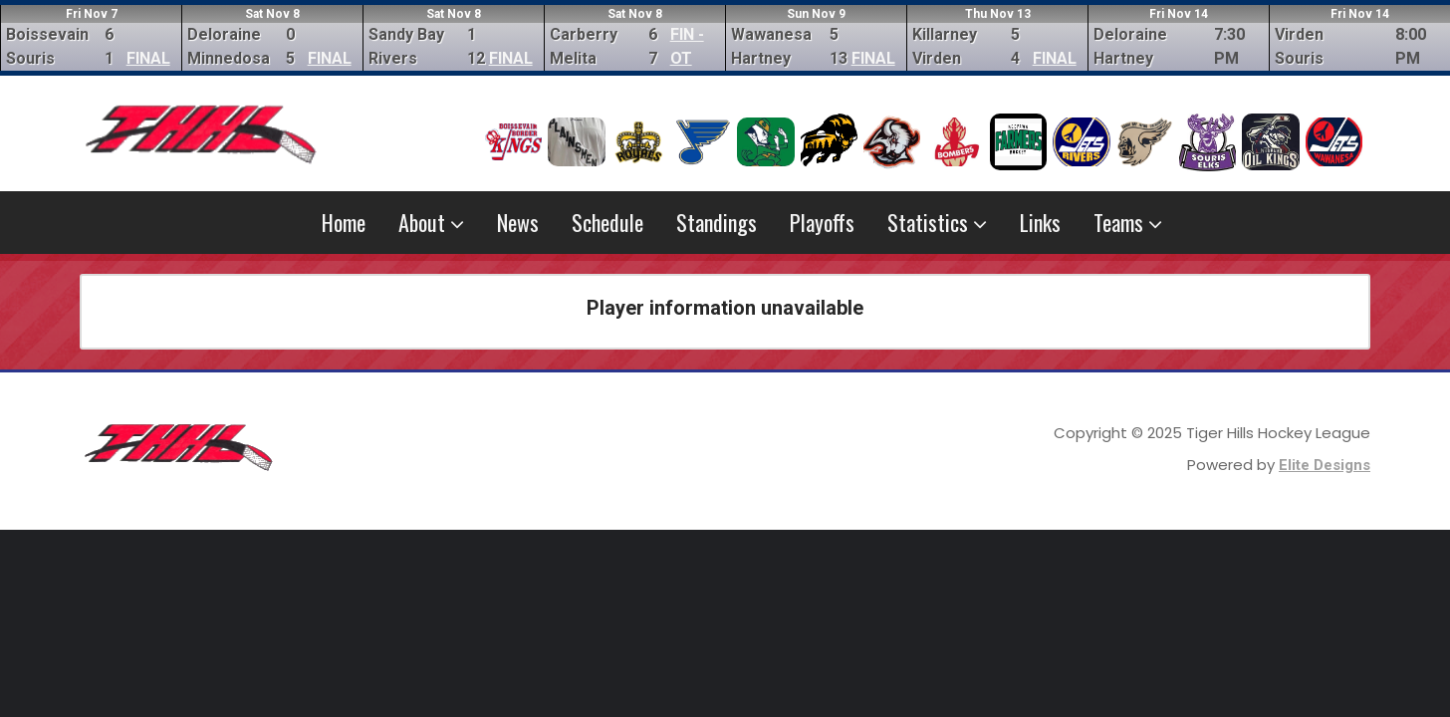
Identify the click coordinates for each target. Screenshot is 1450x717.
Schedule (607, 222)
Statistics (937, 222)
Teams (1127, 222)
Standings (716, 222)
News (518, 222)
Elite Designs (1324, 465)
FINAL (148, 58)
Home (343, 222)
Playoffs (822, 222)
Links (1040, 222)
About (431, 222)
